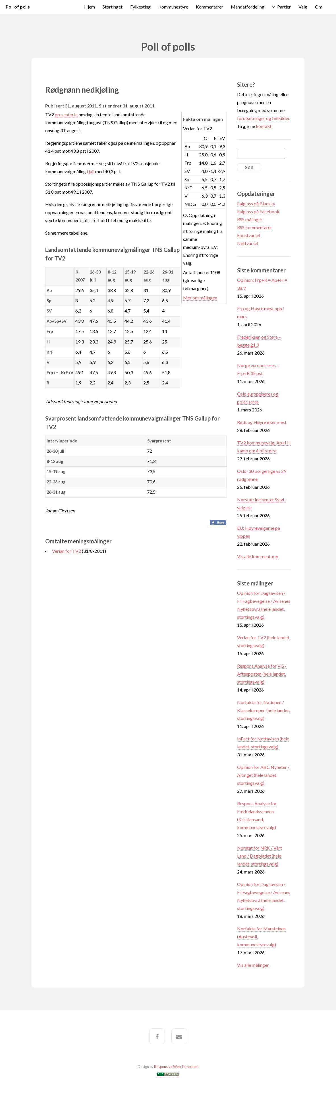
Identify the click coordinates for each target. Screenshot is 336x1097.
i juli (90, 171)
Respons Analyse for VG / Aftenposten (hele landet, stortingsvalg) (262, 673)
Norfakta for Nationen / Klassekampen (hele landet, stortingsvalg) (263, 710)
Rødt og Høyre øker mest (262, 422)
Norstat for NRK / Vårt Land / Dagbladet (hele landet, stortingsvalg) (259, 855)
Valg (302, 6)
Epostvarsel (248, 235)
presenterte (66, 114)
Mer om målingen (200, 297)
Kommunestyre (173, 6)
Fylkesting (140, 6)
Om (318, 6)
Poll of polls (18, 6)
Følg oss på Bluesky (256, 203)
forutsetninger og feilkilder (263, 118)
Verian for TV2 (66, 551)
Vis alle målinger (253, 965)
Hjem (89, 6)
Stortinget (113, 6)
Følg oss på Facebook (258, 211)
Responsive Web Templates (176, 1066)
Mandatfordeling (247, 6)
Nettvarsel (247, 243)
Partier (284, 6)
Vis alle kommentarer (258, 556)
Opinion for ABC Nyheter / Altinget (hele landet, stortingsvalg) (263, 775)
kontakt (263, 126)
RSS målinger (249, 219)
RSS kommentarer (254, 227)
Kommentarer (209, 6)
